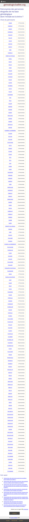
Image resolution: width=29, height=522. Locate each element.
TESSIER (10, 133)
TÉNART (10, 148)
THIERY (10, 205)
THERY (10, 169)
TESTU (10, 145)
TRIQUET (10, 408)
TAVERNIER (10, 94)
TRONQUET (10, 423)
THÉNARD (10, 175)
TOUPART (10, 328)
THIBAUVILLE (10, 199)
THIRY (10, 232)
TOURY (10, 348)
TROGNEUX (10, 411)
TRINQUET (10, 396)
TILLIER (10, 283)
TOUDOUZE (10, 322)
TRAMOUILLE (10, 357)
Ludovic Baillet (14, 517)
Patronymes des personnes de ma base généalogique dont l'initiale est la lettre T (13, 502)
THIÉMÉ (10, 220)
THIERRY (10, 202)
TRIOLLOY (10, 399)
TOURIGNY (10, 342)
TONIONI (10, 301)
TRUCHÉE (10, 450)
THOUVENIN (10, 262)
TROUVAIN (10, 447)
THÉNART (10, 178)
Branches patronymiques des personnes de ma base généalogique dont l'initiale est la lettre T (15, 505)
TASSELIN (10, 76)
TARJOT (10, 62)
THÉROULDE (10, 187)
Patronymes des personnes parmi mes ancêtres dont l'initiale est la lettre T (15, 478)
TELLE (10, 100)
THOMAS (10, 241)
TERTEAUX (10, 124)
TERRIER (10, 121)
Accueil (7, 520)
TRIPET (10, 402)
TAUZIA (10, 91)
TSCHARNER (10, 456)
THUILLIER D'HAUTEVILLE (10, 268)
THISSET (10, 235)
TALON (10, 41)
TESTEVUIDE (10, 142)
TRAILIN (10, 354)
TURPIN (10, 462)
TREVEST (10, 372)
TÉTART (10, 154)
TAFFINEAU (10, 32)
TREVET (10, 375)
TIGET (10, 280)
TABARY (10, 29)
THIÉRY (10, 223)
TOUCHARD (10, 319)
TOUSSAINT (10, 351)
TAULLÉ (10, 79)
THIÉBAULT (10, 211)
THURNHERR (10, 271)
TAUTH (10, 88)
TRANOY (10, 366)
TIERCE (10, 274)
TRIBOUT (10, 387)
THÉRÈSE (10, 181)
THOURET (10, 256)
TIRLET (10, 286)
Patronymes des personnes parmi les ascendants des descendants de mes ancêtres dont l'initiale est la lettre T (16, 486)
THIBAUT (10, 196)
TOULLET (10, 325)
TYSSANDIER (10, 471)
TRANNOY (10, 363)
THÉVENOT (10, 190)
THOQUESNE (10, 247)
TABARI (10, 23)
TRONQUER (10, 420)
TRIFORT (10, 393)
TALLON (10, 38)
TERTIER (10, 127)
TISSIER (10, 295)
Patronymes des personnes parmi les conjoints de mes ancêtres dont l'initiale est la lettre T (15, 490)
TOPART (10, 310)
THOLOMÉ (10, 238)
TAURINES (10, 85)
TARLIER (10, 70)
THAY (10, 163)
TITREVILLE (10, 298)
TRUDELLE (10, 453)
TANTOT (10, 47)
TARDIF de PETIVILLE (10, 56)
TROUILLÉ (10, 441)
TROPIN (10, 429)
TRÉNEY (10, 378)
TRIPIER (10, 405)
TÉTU (10, 157)
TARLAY (10, 65)
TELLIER (10, 103)
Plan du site (14, 520)
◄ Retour (14, 513)
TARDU (10, 59)
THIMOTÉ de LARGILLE (10, 226)
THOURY (10, 259)
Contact (21, 520)
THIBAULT (10, 193)
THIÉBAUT (10, 214)
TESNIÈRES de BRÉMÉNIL (10, 130)
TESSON (10, 136)
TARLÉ (10, 68)
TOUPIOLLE (10, 333)
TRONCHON (10, 417)
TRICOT (10, 390)
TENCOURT (10, 115)
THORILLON (10, 250)
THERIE (10, 166)
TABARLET (10, 26)
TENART (10, 112)
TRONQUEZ (10, 426)
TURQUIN (10, 468)
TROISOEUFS (10, 414)
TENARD (10, 109)
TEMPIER (10, 106)
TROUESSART (10, 435)
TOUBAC (10, 316)
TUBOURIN (10, 459)
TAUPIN (10, 82)
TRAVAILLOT (10, 369)
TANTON (10, 44)
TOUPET (10, 330)
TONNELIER (10, 304)
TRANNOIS (10, 360)
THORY (10, 253)
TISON (10, 289)
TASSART (10, 73)
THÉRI (10, 184)
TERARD (10, 118)
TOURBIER (10, 336)
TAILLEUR (10, 35)
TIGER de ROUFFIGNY (10, 277)
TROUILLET (10, 438)
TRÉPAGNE (10, 381)
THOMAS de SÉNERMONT (10, 244)
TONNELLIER (10, 307)
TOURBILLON (10, 339)
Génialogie (25, 509)
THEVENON (10, 172)
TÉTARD (10, 151)
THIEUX (10, 208)
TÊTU (10, 160)
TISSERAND (10, 292)
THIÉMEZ (10, 217)
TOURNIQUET (10, 345)
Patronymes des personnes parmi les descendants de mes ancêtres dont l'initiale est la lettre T (16, 482)
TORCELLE (10, 313)
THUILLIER (10, 265)
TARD (10, 50)
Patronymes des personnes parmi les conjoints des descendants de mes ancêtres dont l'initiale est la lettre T (16, 494)
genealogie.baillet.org (14, 4)
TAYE (10, 97)
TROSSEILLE (10, 432)
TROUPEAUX (10, 444)
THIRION (10, 229)
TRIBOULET (10, 384)
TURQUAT (10, 465)
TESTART (10, 139)
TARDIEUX (10, 53)
